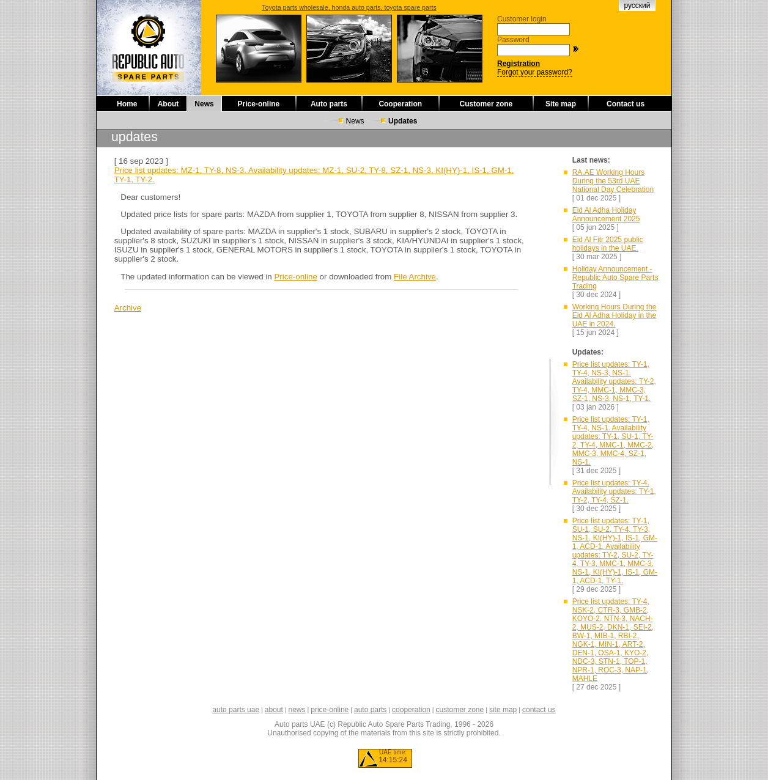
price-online (330, 709)
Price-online (259, 104)
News (203, 104)
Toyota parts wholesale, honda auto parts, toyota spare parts (349, 7)
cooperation (411, 709)
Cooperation (400, 104)
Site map (560, 104)
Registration (518, 63)
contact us (539, 709)
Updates (402, 121)
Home (127, 104)
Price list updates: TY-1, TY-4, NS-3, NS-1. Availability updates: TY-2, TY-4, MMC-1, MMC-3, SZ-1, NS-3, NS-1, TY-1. (614, 381)
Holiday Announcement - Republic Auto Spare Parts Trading (615, 277)
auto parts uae (235, 709)
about (274, 709)
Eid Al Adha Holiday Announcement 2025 (606, 214)
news (297, 709)
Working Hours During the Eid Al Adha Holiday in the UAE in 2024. (614, 315)
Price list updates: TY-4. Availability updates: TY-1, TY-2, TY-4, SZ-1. (614, 491)
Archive (127, 307)
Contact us (625, 104)
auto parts (370, 709)
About (168, 104)
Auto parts (329, 104)
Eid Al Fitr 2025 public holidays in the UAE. (607, 243)
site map (503, 709)
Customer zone (486, 104)
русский (637, 5)
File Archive (415, 276)
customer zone (459, 709)
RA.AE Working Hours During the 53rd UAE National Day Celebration (613, 181)
